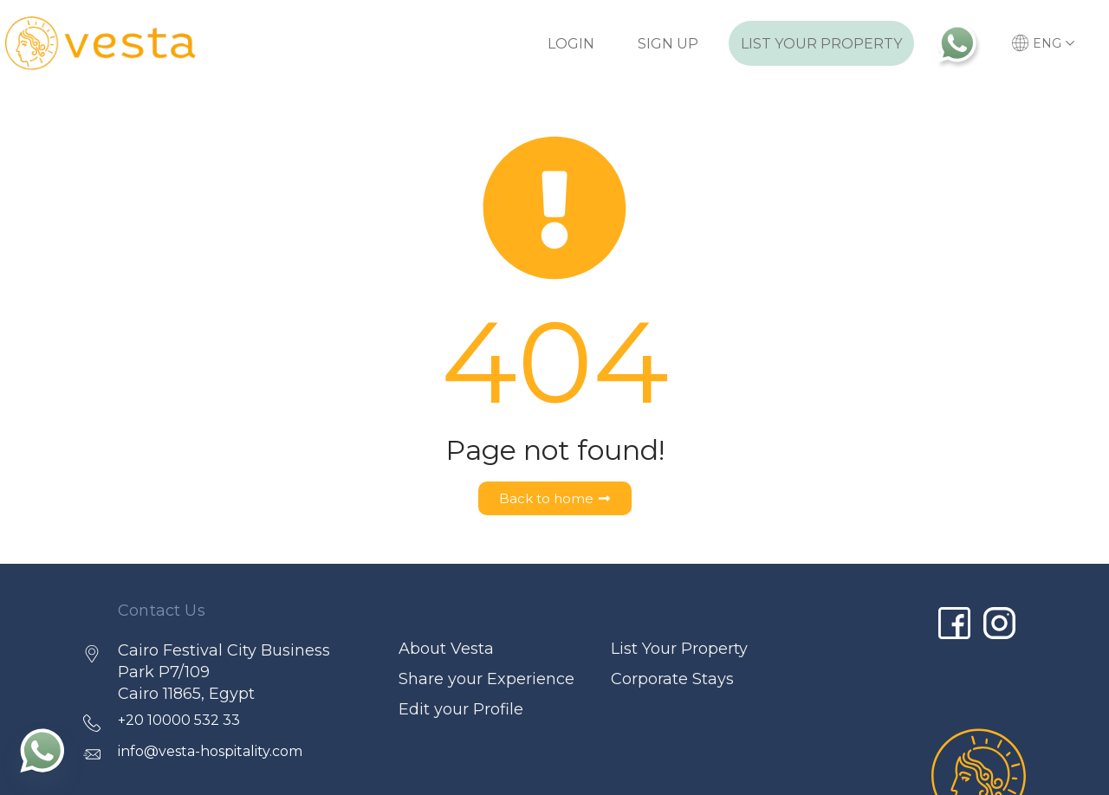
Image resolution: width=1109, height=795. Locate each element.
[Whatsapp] (42, 750)
